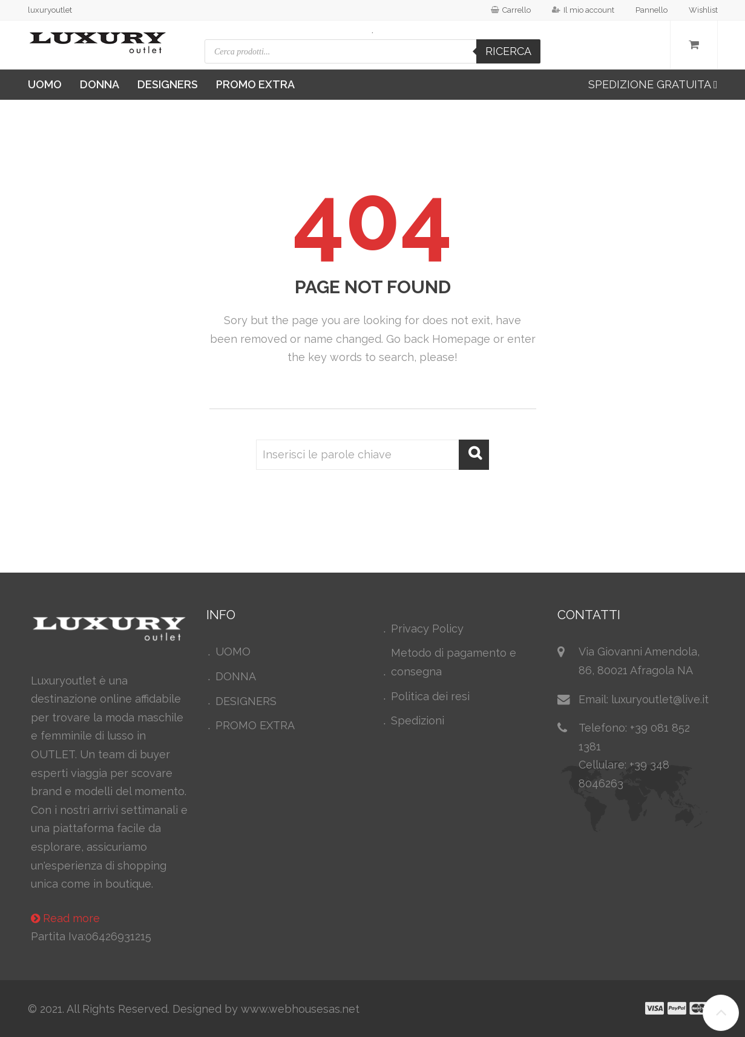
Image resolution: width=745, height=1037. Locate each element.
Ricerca (508, 51)
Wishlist (703, 10)
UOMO (45, 84)
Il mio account (583, 10)
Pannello (651, 10)
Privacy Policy (427, 628)
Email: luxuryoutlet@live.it (644, 699)
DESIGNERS (167, 84)
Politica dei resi (430, 696)
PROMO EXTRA (255, 84)
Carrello (511, 10)
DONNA (99, 84)
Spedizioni (417, 720)
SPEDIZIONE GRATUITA (653, 84)
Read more (65, 918)
